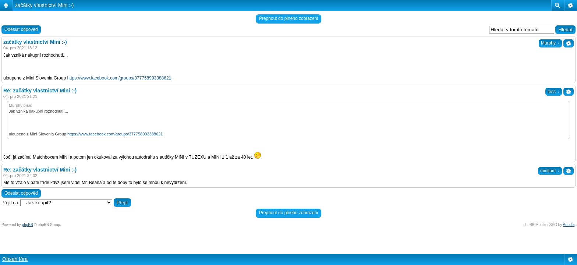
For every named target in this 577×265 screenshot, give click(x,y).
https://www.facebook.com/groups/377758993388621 (119, 78)
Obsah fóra (15, 259)
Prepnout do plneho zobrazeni (288, 18)
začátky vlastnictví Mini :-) (44, 5)
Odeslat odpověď (21, 29)
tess (554, 91)
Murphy (550, 43)
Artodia (569, 225)
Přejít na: (10, 202)
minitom (550, 170)
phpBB (27, 225)
